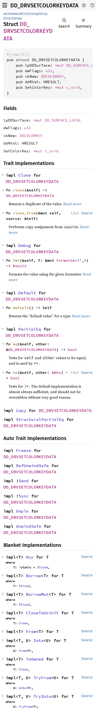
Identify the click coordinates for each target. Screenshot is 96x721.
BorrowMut (37, 594)
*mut (60, 65)
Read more (72, 203)
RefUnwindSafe (32, 465)
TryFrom (42, 677)
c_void (73, 87)
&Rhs (56, 372)
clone (18, 190)
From (31, 631)
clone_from (24, 213)
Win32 (24, 13)
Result (20, 266)
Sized (43, 567)
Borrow (33, 575)
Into (38, 640)
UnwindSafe (28, 526)
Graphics (38, 13)
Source (87, 213)
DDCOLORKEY (52, 76)
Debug (24, 245)
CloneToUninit (42, 613)
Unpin (22, 511)
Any (29, 557)
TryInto (42, 696)
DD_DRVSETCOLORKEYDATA (44, 5)
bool (72, 349)
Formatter (66, 260)
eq (15, 344)
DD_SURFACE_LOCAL (63, 120)
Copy (21, 410)
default (21, 307)
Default (27, 292)
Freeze (23, 450)
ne (15, 372)
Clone (24, 175)
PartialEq (29, 329)
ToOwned (35, 659)
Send (24, 480)
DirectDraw (12, 18)
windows (10, 13)
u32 (49, 70)
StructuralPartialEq (40, 419)
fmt (16, 260)
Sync (24, 496)
